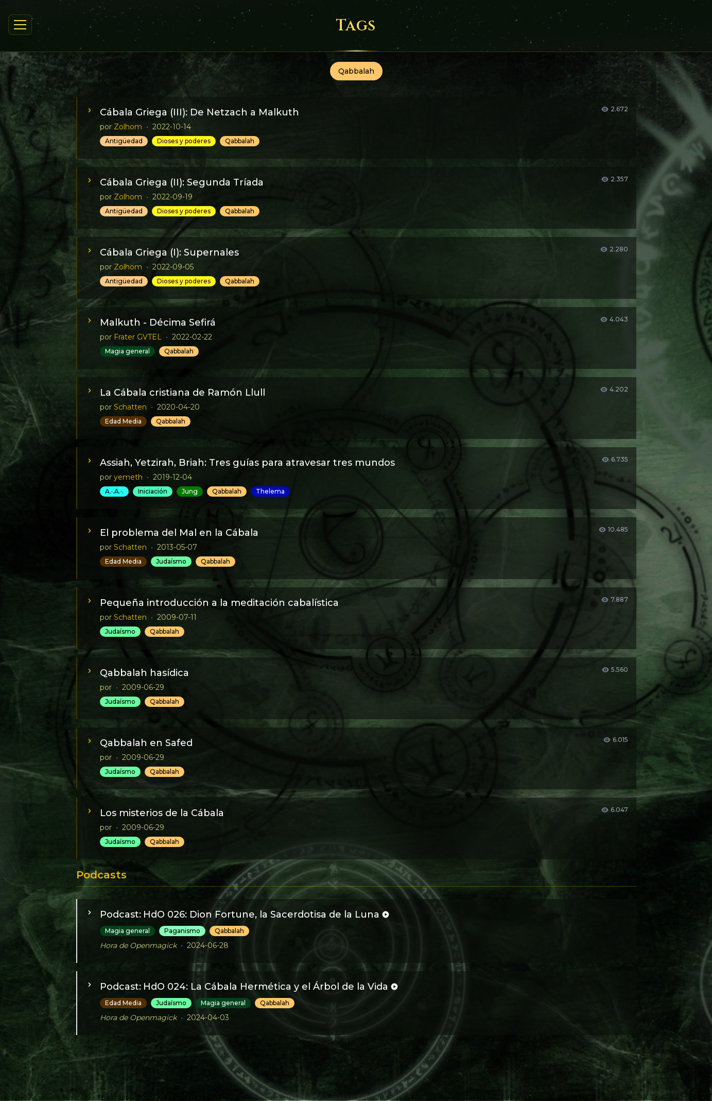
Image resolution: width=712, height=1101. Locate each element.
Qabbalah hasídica (144, 673)
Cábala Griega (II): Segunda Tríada (182, 182)
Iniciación (152, 491)
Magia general (127, 351)
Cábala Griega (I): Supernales (169, 252)
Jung (190, 491)
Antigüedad (124, 141)
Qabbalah (239, 141)
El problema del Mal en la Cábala (179, 532)
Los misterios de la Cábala (162, 813)
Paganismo (182, 931)
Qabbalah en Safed (146, 743)
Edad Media (123, 421)
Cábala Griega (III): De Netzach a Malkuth (199, 112)
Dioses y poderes (184, 141)
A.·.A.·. (114, 491)
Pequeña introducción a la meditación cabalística (219, 602)
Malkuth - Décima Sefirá (158, 322)
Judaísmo (171, 561)
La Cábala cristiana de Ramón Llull (182, 392)
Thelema (270, 491)
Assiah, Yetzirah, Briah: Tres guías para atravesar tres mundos (247, 462)
